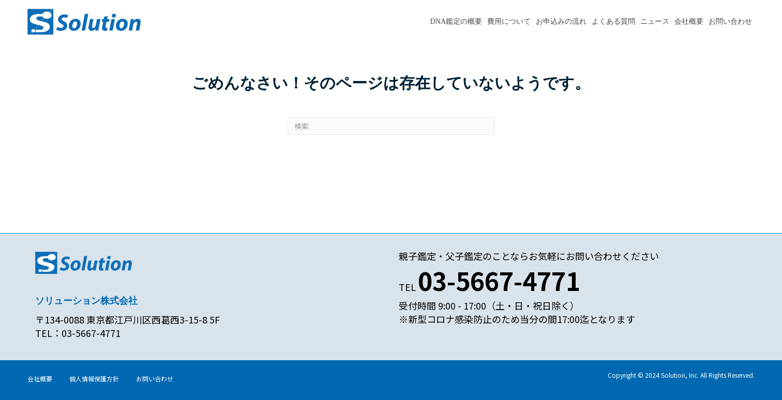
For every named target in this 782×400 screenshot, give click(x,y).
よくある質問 (613, 21)
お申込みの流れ (561, 21)
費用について (509, 21)
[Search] (391, 126)
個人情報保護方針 (94, 378)
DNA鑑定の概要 (456, 21)
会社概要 (688, 21)
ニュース (654, 21)
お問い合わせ (730, 21)
